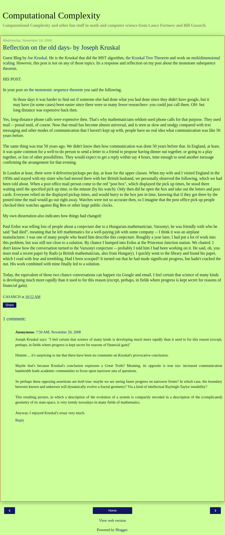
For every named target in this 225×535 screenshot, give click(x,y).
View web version (112, 520)
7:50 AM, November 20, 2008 (58, 332)
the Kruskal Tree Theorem (147, 58)
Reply (19, 420)
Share (9, 305)
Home (112, 510)
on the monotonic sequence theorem (53, 90)
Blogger (121, 530)
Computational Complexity (51, 15)
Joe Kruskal (37, 58)
